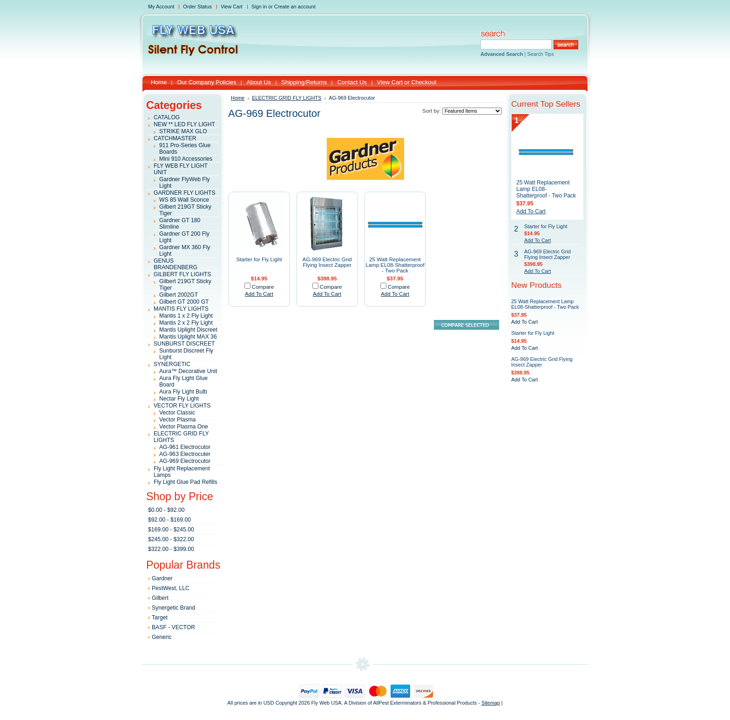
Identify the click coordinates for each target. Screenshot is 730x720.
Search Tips (540, 54)
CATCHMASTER (175, 138)
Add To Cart (259, 294)
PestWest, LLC (170, 588)
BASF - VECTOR (173, 627)
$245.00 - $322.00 (171, 539)
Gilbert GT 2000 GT (184, 302)
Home (237, 98)
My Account (161, 6)
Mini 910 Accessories (185, 159)
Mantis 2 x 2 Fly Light (186, 322)
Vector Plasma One (183, 426)
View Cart (232, 6)
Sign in (259, 6)
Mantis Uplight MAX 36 (188, 336)
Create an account (295, 6)
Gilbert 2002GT (178, 295)
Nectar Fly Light (179, 398)
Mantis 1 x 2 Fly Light (186, 315)
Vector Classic (177, 412)
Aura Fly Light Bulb (183, 391)
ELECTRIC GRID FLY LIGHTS (286, 98)
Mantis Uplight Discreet (188, 329)
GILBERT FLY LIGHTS (182, 274)
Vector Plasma (177, 419)
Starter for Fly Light (259, 259)
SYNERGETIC (172, 364)
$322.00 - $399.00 (171, 549)
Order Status (197, 6)
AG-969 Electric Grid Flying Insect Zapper (327, 262)
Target (160, 617)
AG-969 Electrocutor (184, 461)
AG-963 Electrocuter (184, 454)
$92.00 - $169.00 (169, 519)
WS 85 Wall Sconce (184, 200)
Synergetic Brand (173, 608)
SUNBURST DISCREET (184, 343)
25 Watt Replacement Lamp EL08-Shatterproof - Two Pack (394, 265)
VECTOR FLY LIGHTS (182, 405)
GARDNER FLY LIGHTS (185, 193)
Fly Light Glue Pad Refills (185, 482)
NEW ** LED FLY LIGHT (184, 124)
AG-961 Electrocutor (184, 447)
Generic (162, 637)
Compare (263, 287)
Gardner (162, 578)
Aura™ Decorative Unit (188, 371)
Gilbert (160, 598)
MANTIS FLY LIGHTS (181, 309)
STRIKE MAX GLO (183, 131)
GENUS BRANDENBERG (175, 264)
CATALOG (167, 117)
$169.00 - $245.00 (171, 529)
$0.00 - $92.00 (166, 510)
